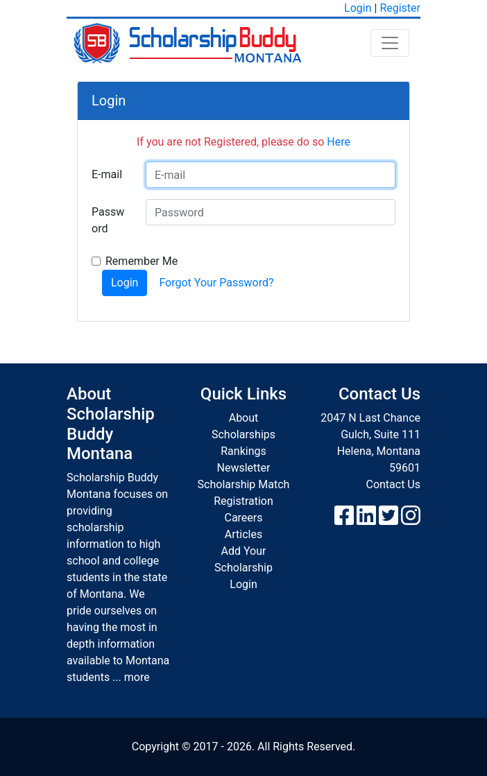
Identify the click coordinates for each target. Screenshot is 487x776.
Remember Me (141, 261)
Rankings (243, 451)
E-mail (107, 174)
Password (108, 220)
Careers (243, 517)
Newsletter (244, 467)
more (137, 677)
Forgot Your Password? (216, 282)
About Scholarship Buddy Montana (111, 423)
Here (338, 141)
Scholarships (243, 434)
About (244, 417)
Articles (243, 534)
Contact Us (393, 484)
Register (399, 8)
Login (357, 8)
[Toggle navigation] (389, 43)
